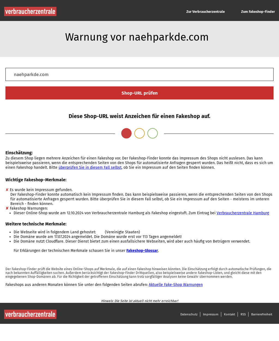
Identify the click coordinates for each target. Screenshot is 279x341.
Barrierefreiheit (261, 314)
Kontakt (229, 314)
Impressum (211, 314)
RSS (243, 314)
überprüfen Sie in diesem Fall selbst (90, 167)
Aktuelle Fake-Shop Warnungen (176, 284)
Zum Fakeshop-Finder (258, 12)
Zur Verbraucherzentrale (205, 12)
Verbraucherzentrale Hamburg (243, 213)
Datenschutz (189, 314)
